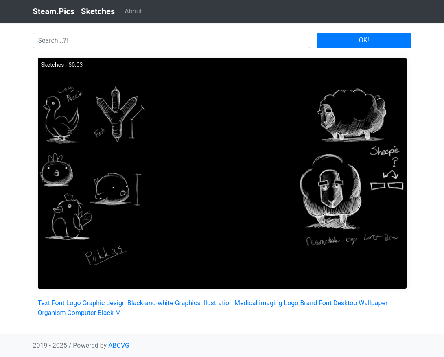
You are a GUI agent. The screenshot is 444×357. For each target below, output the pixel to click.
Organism (52, 313)
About (133, 11)
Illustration (217, 303)
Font (58, 303)
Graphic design (104, 303)
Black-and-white (150, 303)
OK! (364, 40)
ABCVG (118, 345)
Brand (308, 303)
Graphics (188, 303)
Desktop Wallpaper (360, 303)
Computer (81, 313)
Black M (109, 313)
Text (44, 303)
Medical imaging (258, 303)
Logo (73, 303)
